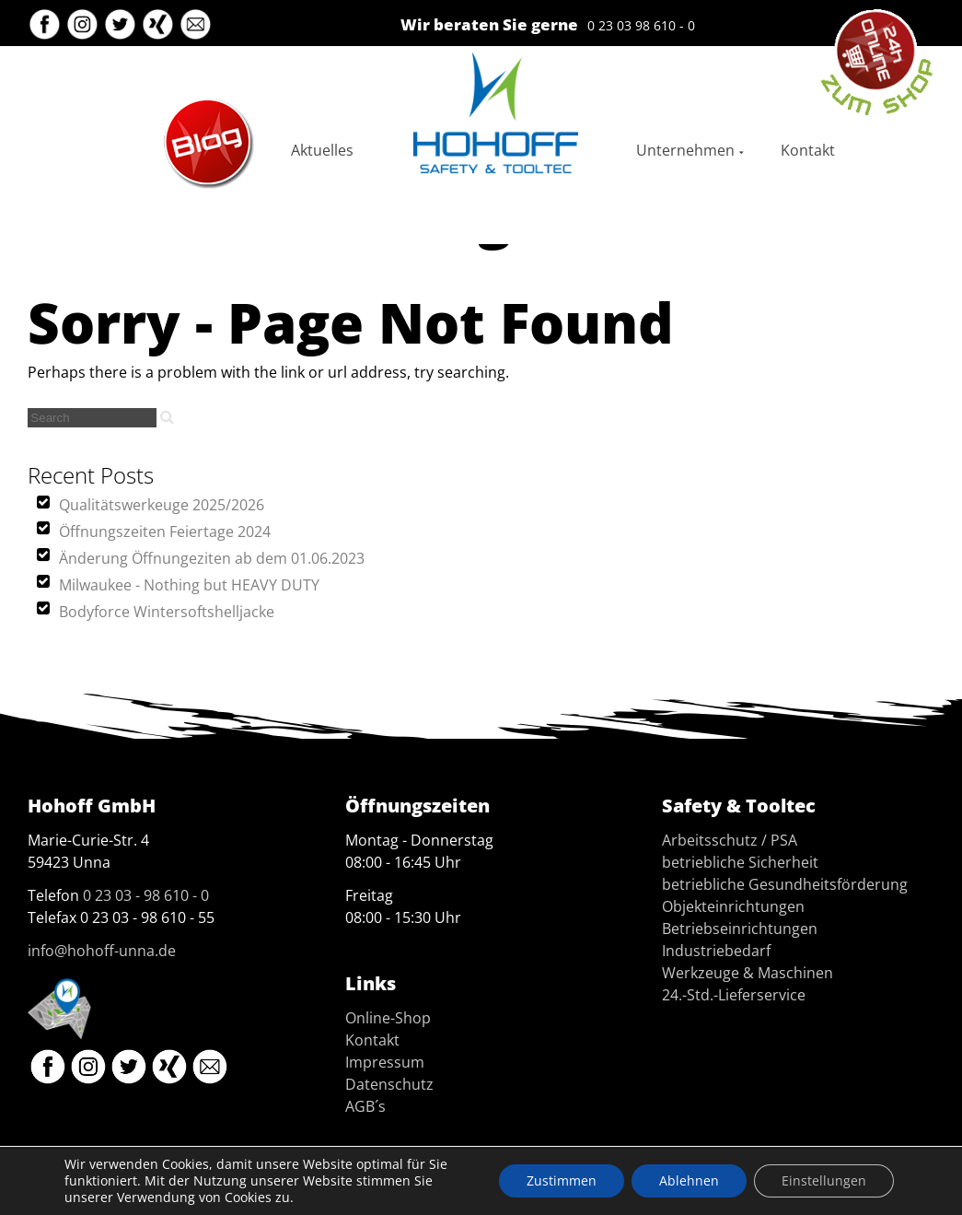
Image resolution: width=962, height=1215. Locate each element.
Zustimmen (562, 1180)
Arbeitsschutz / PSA (729, 840)
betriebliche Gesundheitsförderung (785, 884)
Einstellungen (824, 1180)
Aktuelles (322, 150)
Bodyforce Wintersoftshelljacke (166, 612)
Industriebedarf (716, 950)
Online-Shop (388, 1018)
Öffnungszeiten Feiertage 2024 (165, 531)
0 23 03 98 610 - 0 (641, 25)
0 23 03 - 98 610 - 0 (146, 895)
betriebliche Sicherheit (740, 862)
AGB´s (365, 1106)
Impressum (384, 1062)
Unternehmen (685, 150)
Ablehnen (689, 1180)
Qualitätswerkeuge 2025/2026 (161, 505)
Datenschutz (389, 1084)
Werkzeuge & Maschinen (747, 973)
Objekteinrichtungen (733, 906)
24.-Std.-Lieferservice (734, 995)
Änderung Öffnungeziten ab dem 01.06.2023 (212, 558)
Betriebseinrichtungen (739, 928)
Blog (177, 105)
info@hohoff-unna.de (102, 950)
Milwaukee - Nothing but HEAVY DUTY (189, 585)
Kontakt (808, 150)
